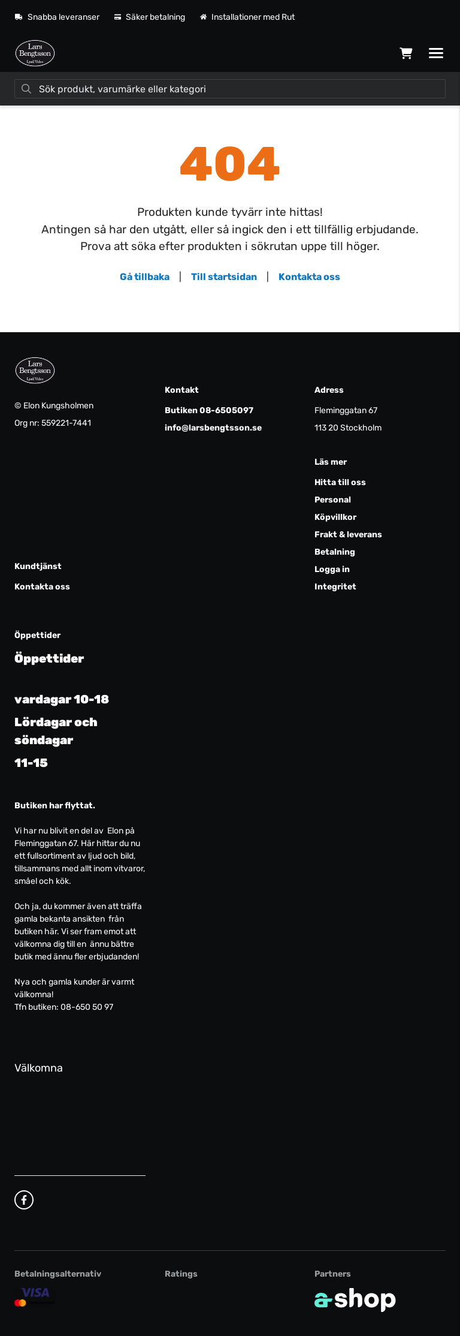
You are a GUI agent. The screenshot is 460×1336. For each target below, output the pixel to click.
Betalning (334, 552)
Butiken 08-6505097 (209, 410)
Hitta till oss (340, 482)
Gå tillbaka (145, 276)
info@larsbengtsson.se (213, 428)
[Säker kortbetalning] (34, 1297)
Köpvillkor (335, 517)
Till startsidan (224, 276)
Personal (332, 500)
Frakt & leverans (348, 534)
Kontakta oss (309, 276)
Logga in (332, 569)
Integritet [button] (335, 587)
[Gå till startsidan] (35, 53)
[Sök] (230, 88)
